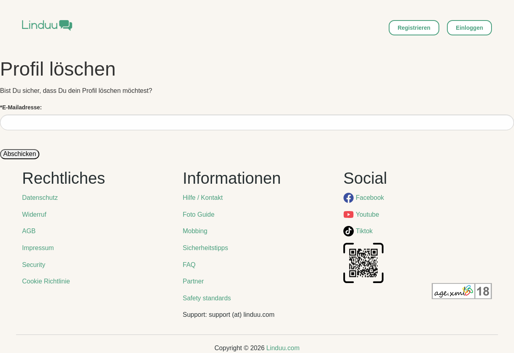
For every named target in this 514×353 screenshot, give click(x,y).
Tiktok (364, 231)
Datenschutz (40, 197)
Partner (193, 281)
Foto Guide (198, 214)
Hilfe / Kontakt (203, 197)
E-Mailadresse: (21, 107)
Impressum (38, 247)
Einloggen (469, 28)
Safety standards (207, 298)
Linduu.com (283, 348)
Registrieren (414, 28)
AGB (29, 231)
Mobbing (195, 231)
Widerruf (34, 214)
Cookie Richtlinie (46, 281)
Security (33, 264)
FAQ (189, 264)
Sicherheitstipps (205, 247)
